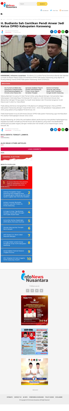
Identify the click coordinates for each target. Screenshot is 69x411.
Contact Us (17, 403)
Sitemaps (10, 403)
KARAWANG (8, 32)
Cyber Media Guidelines (36, 403)
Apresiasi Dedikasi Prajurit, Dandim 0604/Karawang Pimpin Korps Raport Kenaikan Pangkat (34, 90)
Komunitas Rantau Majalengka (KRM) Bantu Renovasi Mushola (11, 225)
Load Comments (34, 149)
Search (37, 7)
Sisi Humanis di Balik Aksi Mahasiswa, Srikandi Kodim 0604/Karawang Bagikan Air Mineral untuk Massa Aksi (14, 90)
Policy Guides (49, 403)
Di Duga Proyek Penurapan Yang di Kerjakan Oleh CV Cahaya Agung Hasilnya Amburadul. (13, 184)
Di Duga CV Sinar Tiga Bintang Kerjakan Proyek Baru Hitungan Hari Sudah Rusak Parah (14, 215)
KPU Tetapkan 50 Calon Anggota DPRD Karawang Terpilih (11, 264)
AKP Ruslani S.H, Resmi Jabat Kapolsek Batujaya (11, 240)
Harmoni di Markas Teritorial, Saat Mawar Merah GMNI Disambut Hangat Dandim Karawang (55, 90)
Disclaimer (58, 403)
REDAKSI (35, 396)
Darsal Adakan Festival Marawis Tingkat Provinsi (11, 256)
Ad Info (25, 403)
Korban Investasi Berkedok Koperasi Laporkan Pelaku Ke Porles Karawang (12, 205)
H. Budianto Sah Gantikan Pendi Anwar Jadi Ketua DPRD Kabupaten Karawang (32, 25)
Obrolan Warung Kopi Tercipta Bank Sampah (10, 233)
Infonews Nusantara (34, 406)
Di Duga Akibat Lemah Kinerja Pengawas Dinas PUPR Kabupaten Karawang (12, 248)
